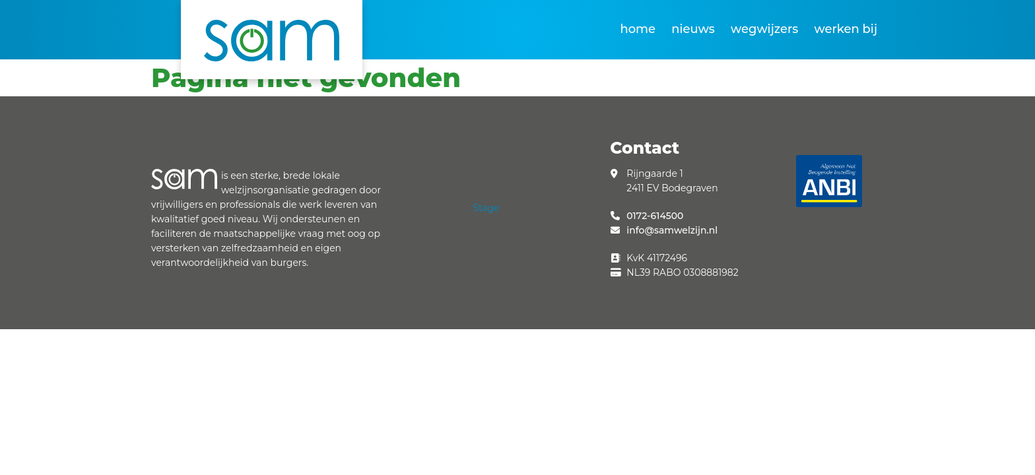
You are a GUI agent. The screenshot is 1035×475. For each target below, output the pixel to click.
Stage (486, 208)
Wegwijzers (764, 29)
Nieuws (693, 29)
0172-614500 (654, 216)
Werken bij (846, 29)
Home (637, 29)
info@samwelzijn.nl (672, 230)
